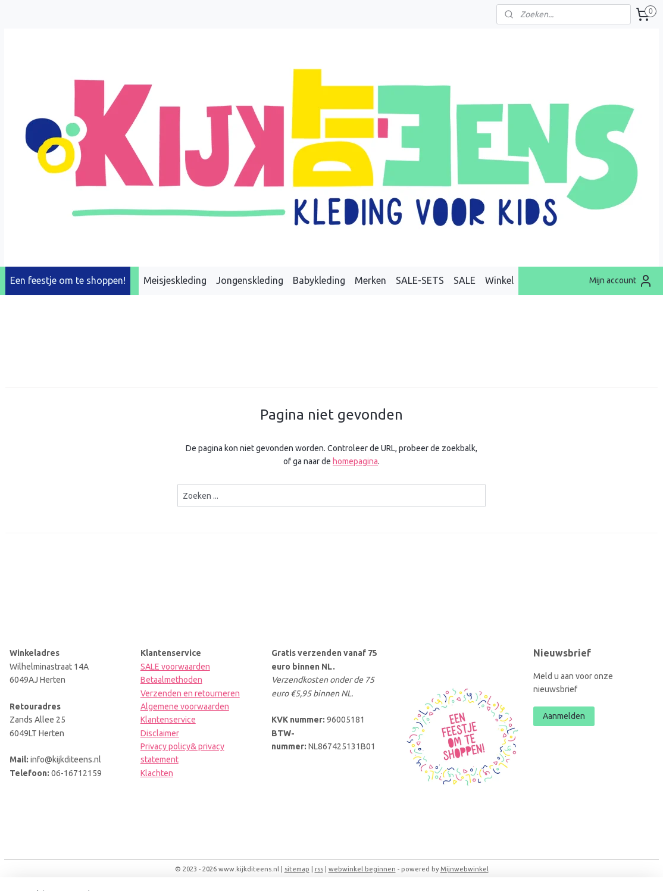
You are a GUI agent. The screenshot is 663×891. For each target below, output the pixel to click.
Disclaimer (159, 733)
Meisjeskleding (175, 280)
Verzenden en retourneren (190, 693)
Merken (370, 280)
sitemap (296, 869)
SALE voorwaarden (175, 666)
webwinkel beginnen (362, 869)
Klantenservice (168, 719)
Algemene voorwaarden (184, 706)
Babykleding (319, 280)
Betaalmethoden (171, 679)
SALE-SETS (420, 280)
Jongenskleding (249, 280)
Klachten (156, 773)
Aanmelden (564, 716)
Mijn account (621, 281)
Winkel (499, 280)
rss (319, 869)
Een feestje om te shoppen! (68, 280)
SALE (465, 280)
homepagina (355, 461)
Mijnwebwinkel (464, 869)
